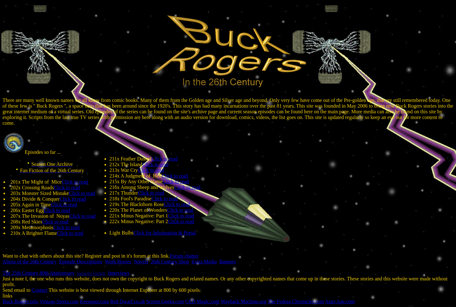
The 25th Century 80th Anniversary (39, 273)
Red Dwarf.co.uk (127, 301)
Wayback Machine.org (243, 301)
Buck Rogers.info (20, 301)
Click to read (75, 182)
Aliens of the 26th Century (30, 261)
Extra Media (204, 261)
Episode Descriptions (80, 261)
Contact (40, 290)
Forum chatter (184, 256)
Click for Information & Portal (165, 232)
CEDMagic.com (202, 301)
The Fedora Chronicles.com (296, 301)
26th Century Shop (170, 261)
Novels (141, 261)
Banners (227, 261)
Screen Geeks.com (165, 301)
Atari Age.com (340, 301)
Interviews (119, 273)
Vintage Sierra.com (59, 301)
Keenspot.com (94, 301)
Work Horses (118, 261)
